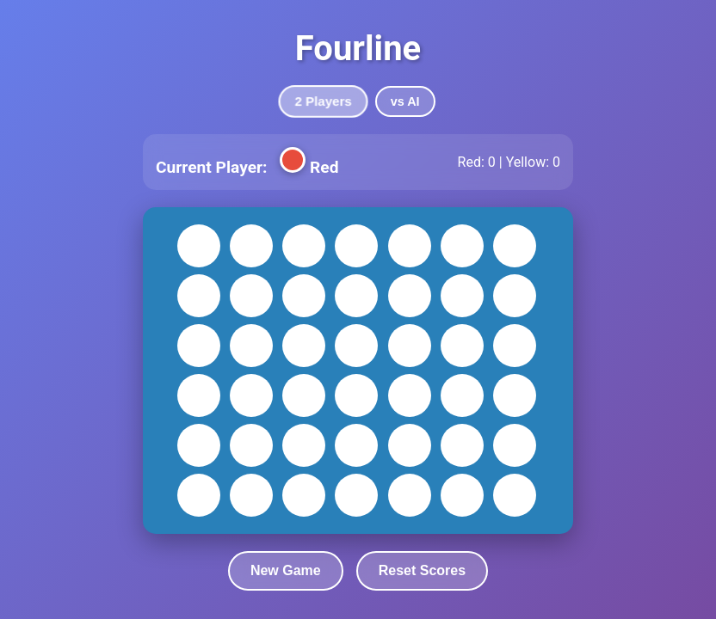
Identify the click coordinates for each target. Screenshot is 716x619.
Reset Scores (422, 570)
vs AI (405, 101)
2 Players (323, 102)
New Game (285, 570)
